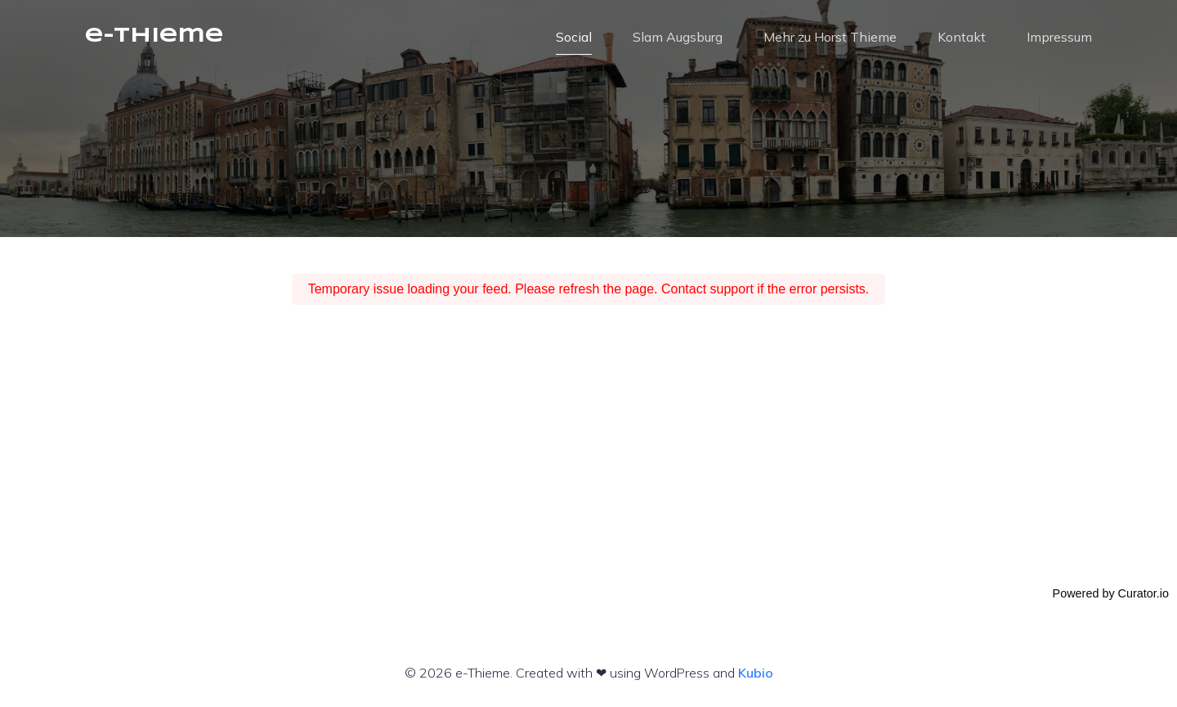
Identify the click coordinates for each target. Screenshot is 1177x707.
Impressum (1059, 37)
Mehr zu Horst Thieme (830, 37)
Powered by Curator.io (1111, 593)
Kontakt (962, 37)
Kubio (755, 672)
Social (574, 37)
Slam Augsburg (678, 37)
